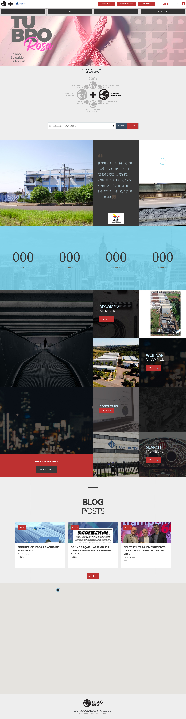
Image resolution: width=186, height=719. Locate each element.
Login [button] (165, 4)
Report (105, 714)
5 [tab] (97, 62)
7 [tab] (104, 62)
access (107, 319)
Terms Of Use (83, 714)
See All (133, 126)
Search (121, 126)
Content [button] (106, 4)
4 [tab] (93, 62)
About (23, 11)
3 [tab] (89, 62)
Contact (146, 4)
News (116, 11)
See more (46, 469)
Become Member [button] (126, 4)
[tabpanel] (93, 41)
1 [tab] (81, 62)
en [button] (177, 4)
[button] (58, 653)
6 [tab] (100, 62)
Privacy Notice (95, 714)
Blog (69, 11)
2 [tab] (85, 62)
